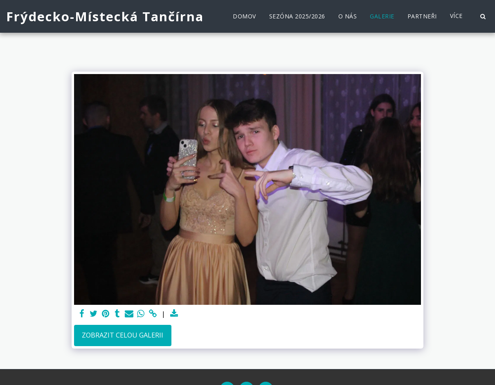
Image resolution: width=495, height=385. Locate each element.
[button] (482, 16)
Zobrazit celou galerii (122, 335)
